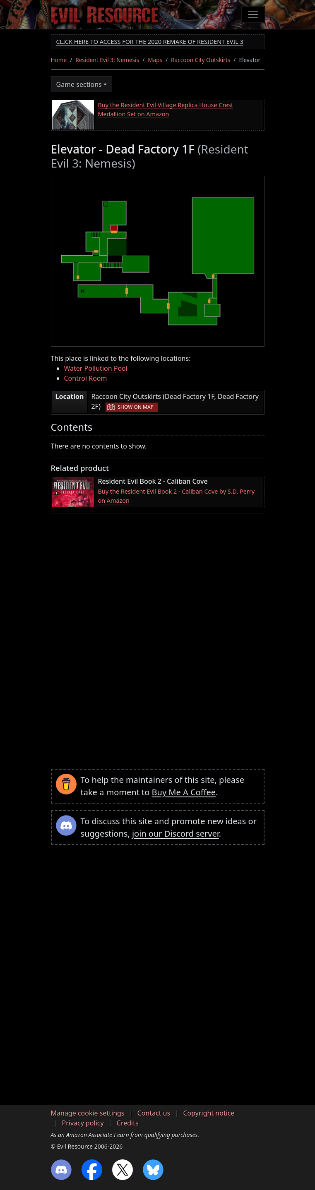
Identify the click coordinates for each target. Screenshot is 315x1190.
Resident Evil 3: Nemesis (107, 60)
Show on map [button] (135, 406)
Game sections (79, 84)
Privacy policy (83, 1123)
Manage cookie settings (88, 1113)
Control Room (85, 378)
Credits (128, 1123)
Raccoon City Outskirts (200, 60)
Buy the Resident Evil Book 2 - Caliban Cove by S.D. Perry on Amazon (176, 495)
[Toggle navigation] (253, 14)
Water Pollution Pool (95, 368)
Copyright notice (209, 1113)
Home (59, 60)
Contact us (154, 1113)
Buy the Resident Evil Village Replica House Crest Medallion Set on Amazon (165, 109)
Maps (155, 60)
